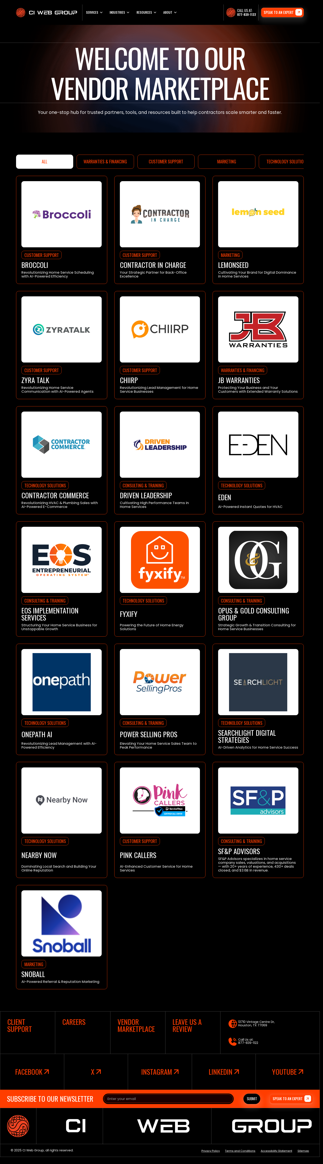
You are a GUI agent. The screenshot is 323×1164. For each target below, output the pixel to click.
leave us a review (187, 1025)
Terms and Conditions (240, 1151)
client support (19, 1025)
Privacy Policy (210, 1151)
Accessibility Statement (276, 1151)
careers (73, 1021)
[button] (94, 12)
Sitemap (303, 1151)
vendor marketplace (136, 1025)
